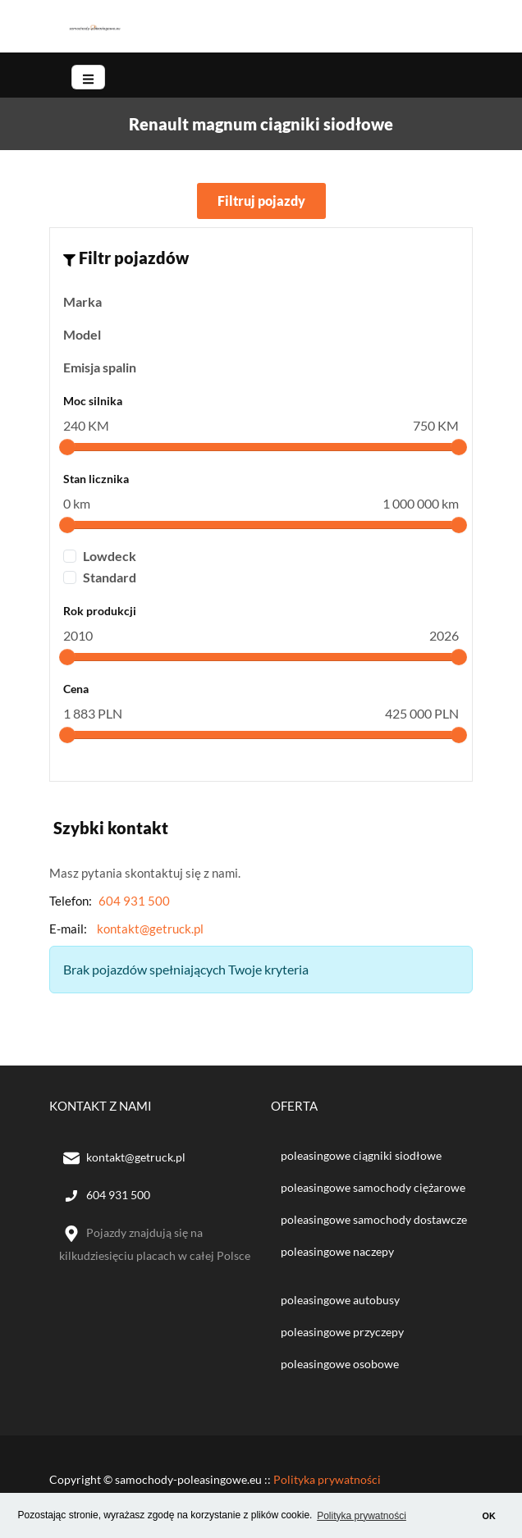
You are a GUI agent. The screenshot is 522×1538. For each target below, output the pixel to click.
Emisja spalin (99, 367)
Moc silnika (92, 401)
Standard (109, 577)
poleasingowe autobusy (340, 1300)
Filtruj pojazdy (261, 200)
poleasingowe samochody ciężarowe (373, 1187)
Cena (76, 689)
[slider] (67, 447)
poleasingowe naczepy (337, 1251)
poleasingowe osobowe (340, 1364)
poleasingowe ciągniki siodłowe (361, 1155)
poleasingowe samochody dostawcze (374, 1219)
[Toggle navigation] (88, 77)
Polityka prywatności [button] (361, 1516)
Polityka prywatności (327, 1479)
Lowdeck (109, 556)
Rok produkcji (99, 611)
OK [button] (489, 1516)
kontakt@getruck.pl (150, 928)
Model (82, 334)
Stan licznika (96, 479)
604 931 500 (134, 900)
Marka (82, 301)
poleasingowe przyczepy (342, 1332)
